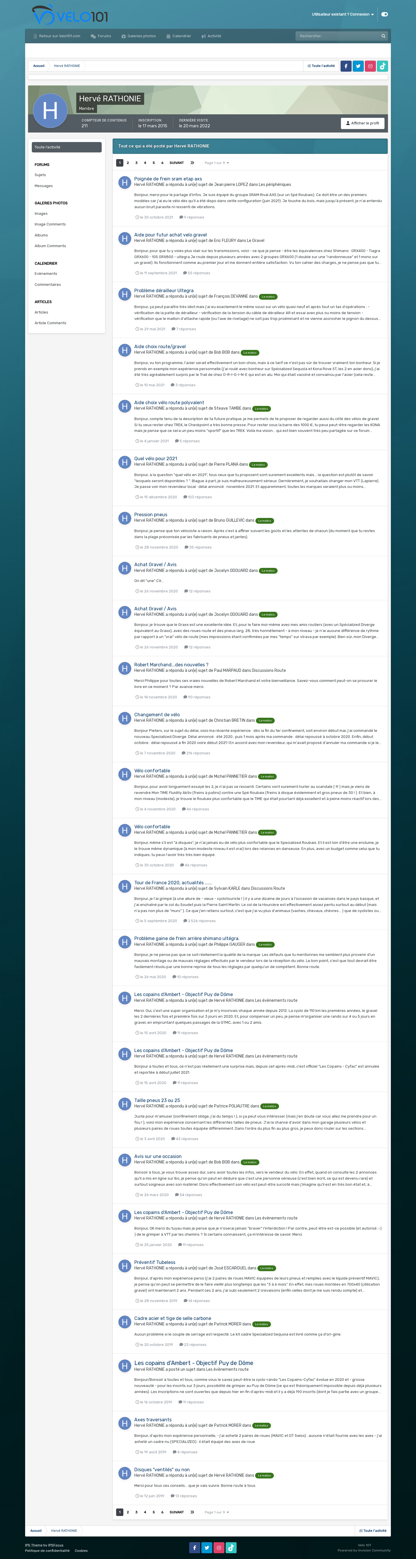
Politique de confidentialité (47, 1551)
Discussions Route (269, 670)
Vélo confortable (152, 770)
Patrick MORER (228, 1324)
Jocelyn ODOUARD (231, 570)
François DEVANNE (231, 296)
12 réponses (197, 591)
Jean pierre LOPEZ (231, 184)
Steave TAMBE (228, 408)
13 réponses (184, 1496)
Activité (214, 36)
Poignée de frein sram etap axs (168, 179)
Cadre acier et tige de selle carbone (172, 1318)
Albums (41, 235)
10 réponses (185, 977)
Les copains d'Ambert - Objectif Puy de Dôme (183, 994)
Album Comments (50, 246)
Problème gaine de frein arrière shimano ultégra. (186, 938)
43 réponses (184, 1139)
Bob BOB (222, 352)
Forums (104, 36)
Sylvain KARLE (227, 888)
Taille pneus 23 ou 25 (157, 1100)
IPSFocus (56, 1545)
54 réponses (188, 1195)
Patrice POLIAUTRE (232, 1106)
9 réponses (191, 217)
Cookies (81, 1551)
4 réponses (185, 1452)
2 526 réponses (199, 921)
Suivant (177, 163)
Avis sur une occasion (158, 1156)
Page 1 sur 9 (217, 163)
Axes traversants (153, 1419)
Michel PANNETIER (230, 776)
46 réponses (195, 809)
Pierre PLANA (226, 464)
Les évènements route (276, 1000)
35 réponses (198, 547)
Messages (44, 186)
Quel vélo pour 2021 (155, 458)
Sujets (40, 175)
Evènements (46, 273)
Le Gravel (255, 240)
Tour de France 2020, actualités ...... (173, 882)
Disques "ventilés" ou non (162, 1469)
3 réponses (183, 385)
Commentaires (48, 284)
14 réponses (197, 1301)
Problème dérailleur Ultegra (164, 290)
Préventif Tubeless (154, 1262)
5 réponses (187, 441)
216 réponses (196, 753)
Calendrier (181, 36)
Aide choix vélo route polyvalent (169, 402)
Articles (41, 312)
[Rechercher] (321, 36)
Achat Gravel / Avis (155, 564)
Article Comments (50, 323)
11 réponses (185, 1033)
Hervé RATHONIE (149, 184)
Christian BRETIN (229, 720)
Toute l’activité (47, 147)
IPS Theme (33, 1545)
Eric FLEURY (225, 240)
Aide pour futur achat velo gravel (170, 235)
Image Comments (50, 224)
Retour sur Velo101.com (59, 36)
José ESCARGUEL (230, 1268)
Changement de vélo (157, 714)
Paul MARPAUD (227, 670)
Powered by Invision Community (364, 1550)
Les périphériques (275, 184)
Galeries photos (141, 36)
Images (41, 213)
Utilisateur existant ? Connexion (343, 14)
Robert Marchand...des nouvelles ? (171, 664)
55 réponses (196, 273)
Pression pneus (150, 514)
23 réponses (193, 1344)
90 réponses (197, 697)
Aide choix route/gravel (160, 346)
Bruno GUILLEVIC (229, 520)
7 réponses (184, 329)
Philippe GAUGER (229, 944)
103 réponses (197, 497)
